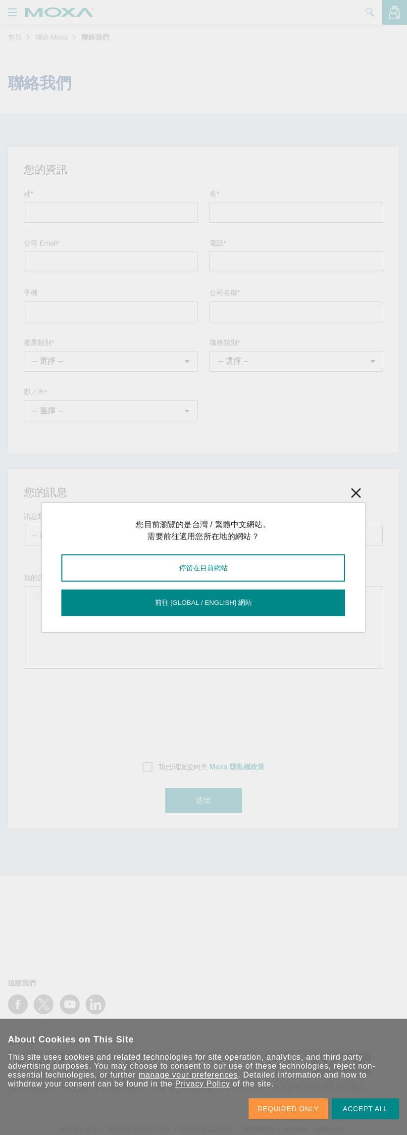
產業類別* (39, 342)
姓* (28, 193)
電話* (217, 243)
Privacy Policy (202, 1084)
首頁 (15, 37)
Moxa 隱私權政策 (236, 767)
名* (214, 193)
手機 (31, 292)
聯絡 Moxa (51, 37)
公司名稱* (224, 292)
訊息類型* (39, 516)
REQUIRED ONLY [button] (288, 1109)
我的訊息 (37, 578)
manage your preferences (188, 1075)
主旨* (156, 516)
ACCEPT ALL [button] (365, 1109)
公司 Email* (41, 243)
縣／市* (35, 392)
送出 (203, 800)
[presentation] (203, 711)
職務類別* (224, 342)
